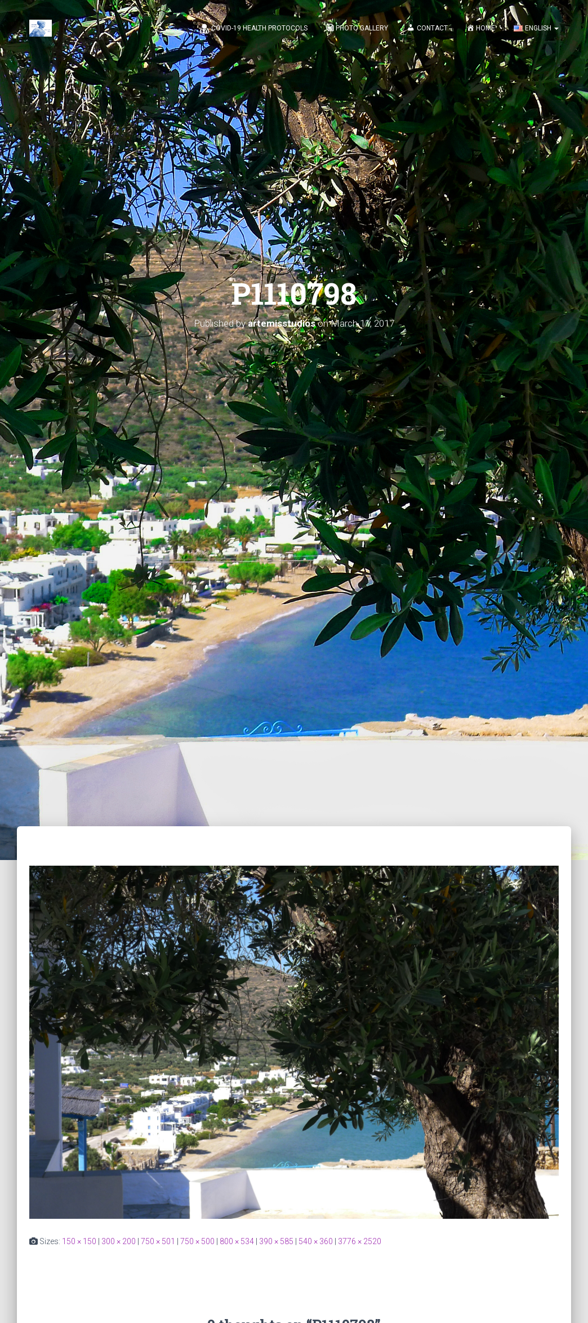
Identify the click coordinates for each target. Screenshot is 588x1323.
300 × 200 (118, 1241)
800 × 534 (237, 1241)
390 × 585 (276, 1241)
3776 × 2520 (359, 1241)
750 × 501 (158, 1241)
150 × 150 (79, 1241)
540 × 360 (316, 1241)
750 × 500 (197, 1241)
